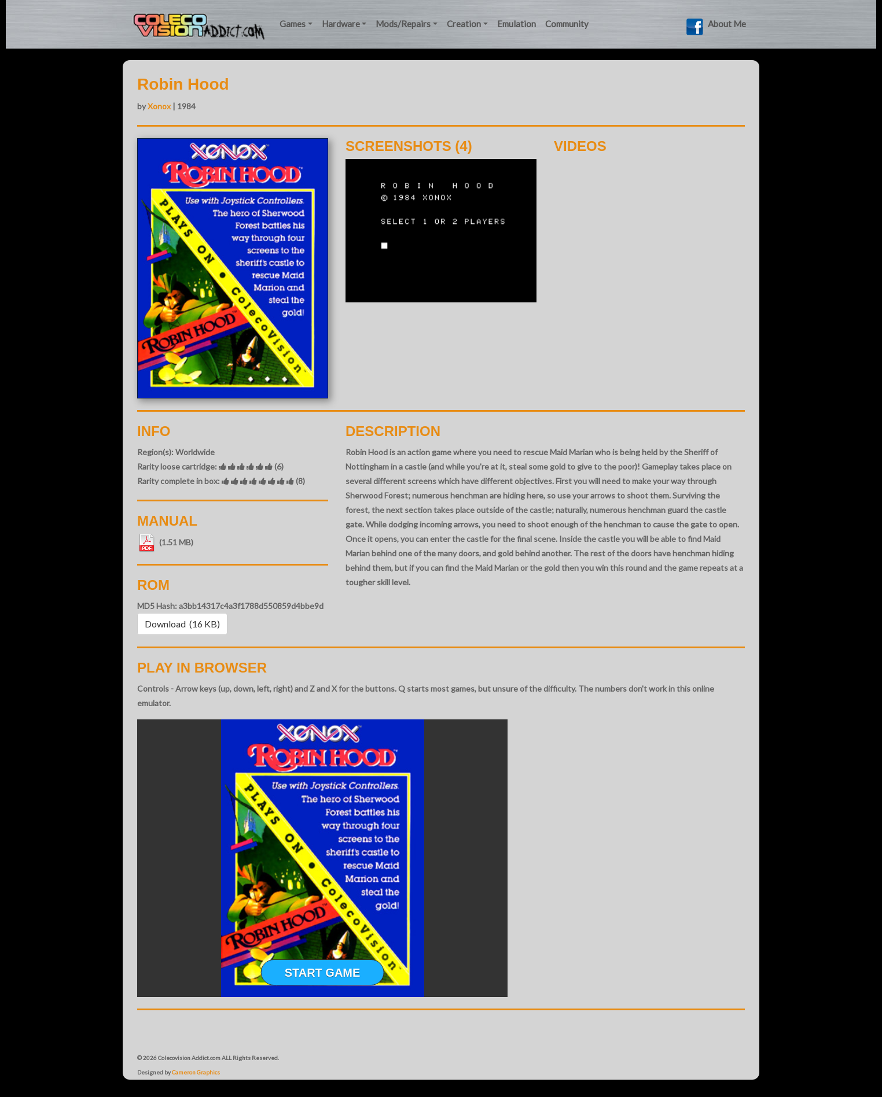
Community (567, 24)
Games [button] (293, 24)
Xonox (159, 106)
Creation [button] (464, 24)
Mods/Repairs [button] (403, 24)
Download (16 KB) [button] (182, 623)
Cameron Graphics (196, 1072)
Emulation (516, 24)
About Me (727, 24)
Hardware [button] (341, 24)
